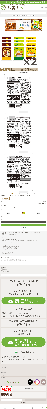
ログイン (44, 7)
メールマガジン (3, 377)
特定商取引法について (3, 370)
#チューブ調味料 (25, 15)
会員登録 (46, 7)
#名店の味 (22, 15)
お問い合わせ (42, 7)
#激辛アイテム (14, 15)
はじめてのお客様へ (3, 367)
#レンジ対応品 (30, 15)
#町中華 (33, 15)
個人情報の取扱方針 (3, 372)
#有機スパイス (18, 15)
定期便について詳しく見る (5, 216)
